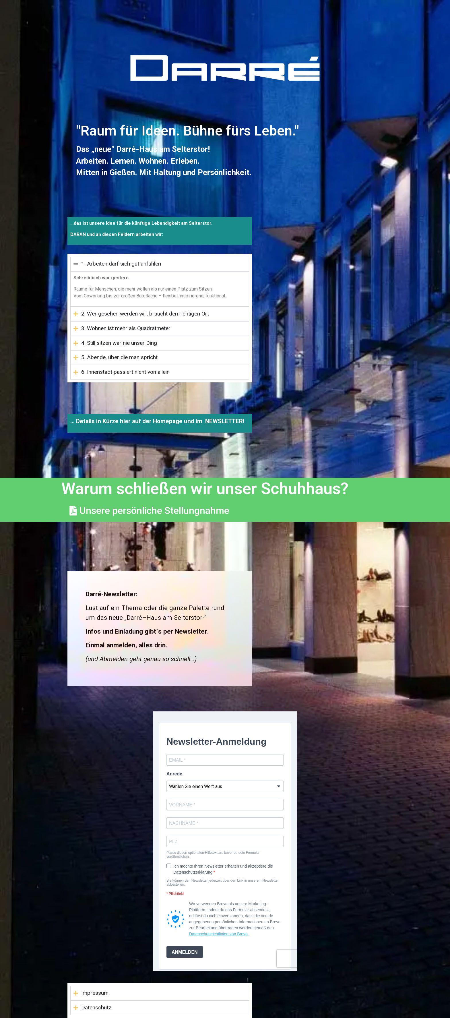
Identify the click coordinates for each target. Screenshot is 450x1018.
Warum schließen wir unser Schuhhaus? (204, 488)
